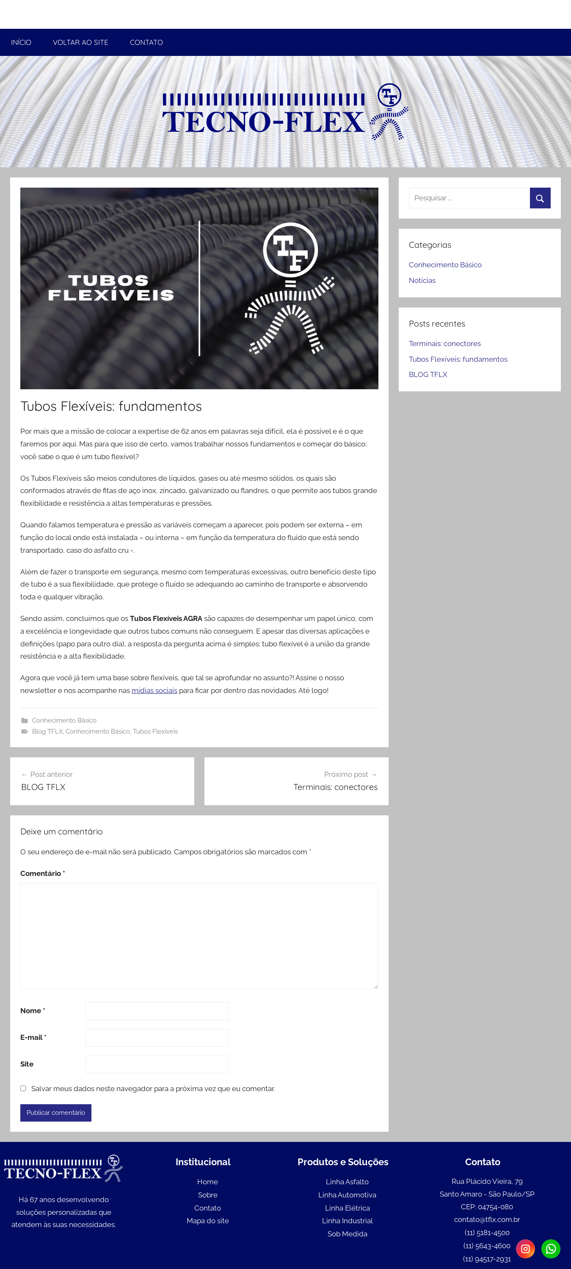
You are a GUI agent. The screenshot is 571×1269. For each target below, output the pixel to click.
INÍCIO (21, 42)
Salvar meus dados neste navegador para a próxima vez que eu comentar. (153, 1088)
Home (207, 1182)
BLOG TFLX (428, 374)
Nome (32, 1010)
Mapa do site (208, 1220)
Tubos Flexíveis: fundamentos (458, 359)
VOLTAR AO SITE (80, 42)
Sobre (208, 1195)
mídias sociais (154, 690)
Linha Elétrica (347, 1208)
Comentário (42, 873)
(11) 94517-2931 (487, 1259)
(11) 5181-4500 (487, 1232)
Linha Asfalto (347, 1182)
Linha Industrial (347, 1220)
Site (26, 1064)
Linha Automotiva (347, 1195)
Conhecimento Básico (64, 720)
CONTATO (146, 42)
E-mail (33, 1037)
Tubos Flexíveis (155, 731)
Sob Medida (347, 1234)
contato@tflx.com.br (487, 1219)
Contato (207, 1208)
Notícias (422, 280)
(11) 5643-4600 (486, 1245)
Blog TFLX (47, 731)
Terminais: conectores (445, 343)
